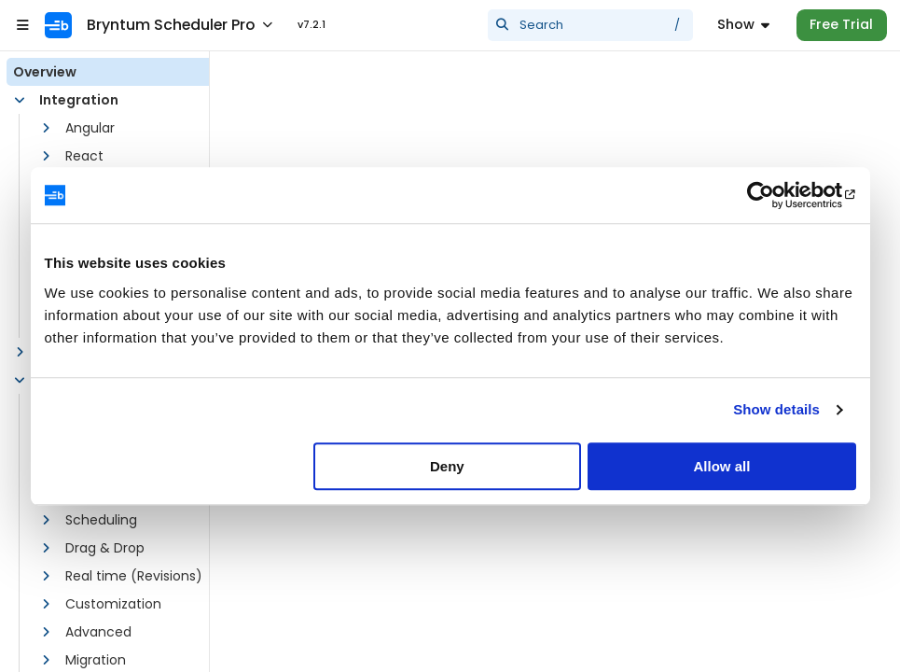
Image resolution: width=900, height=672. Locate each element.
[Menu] (743, 25)
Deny (447, 466)
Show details (776, 409)
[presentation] (590, 25)
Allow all (722, 466)
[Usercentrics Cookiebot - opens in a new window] (774, 195)
